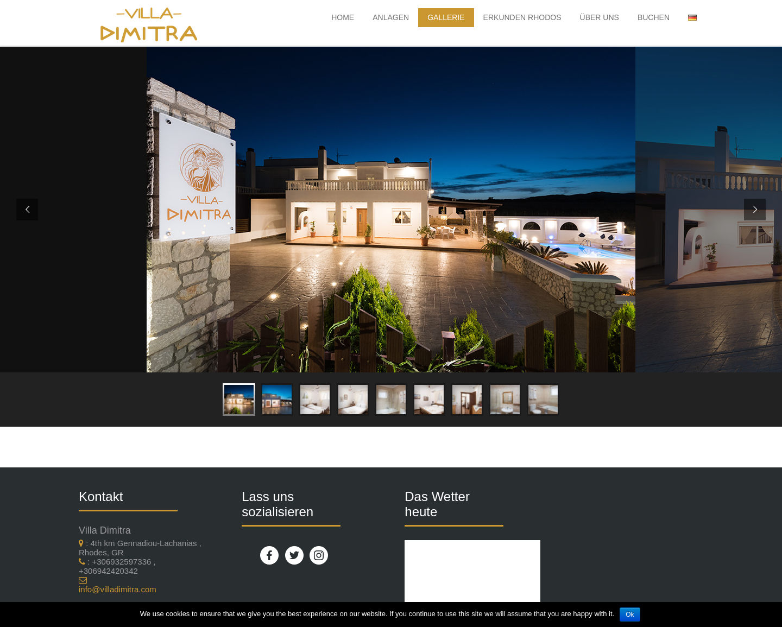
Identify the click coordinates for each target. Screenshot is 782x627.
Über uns (599, 17)
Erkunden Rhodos (522, 17)
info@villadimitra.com (117, 589)
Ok (630, 614)
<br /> (472, 578)
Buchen (654, 17)
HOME (342, 17)
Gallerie (445, 17)
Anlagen (391, 17)
